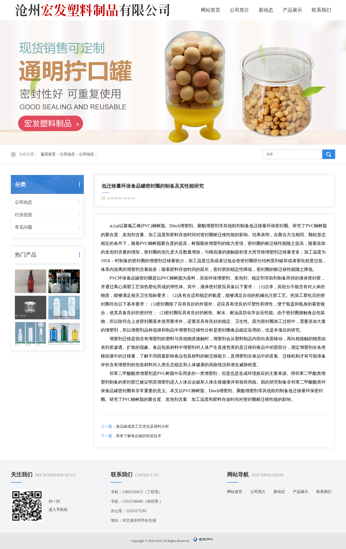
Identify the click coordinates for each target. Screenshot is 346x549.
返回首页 (48, 154)
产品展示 (292, 10)
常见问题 (23, 227)
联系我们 (321, 10)
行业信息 (23, 214)
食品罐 (114, 226)
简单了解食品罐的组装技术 (138, 436)
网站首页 (210, 10)
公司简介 (239, 10)
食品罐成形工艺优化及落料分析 (142, 426)
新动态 (266, 10)
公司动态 (67, 154)
